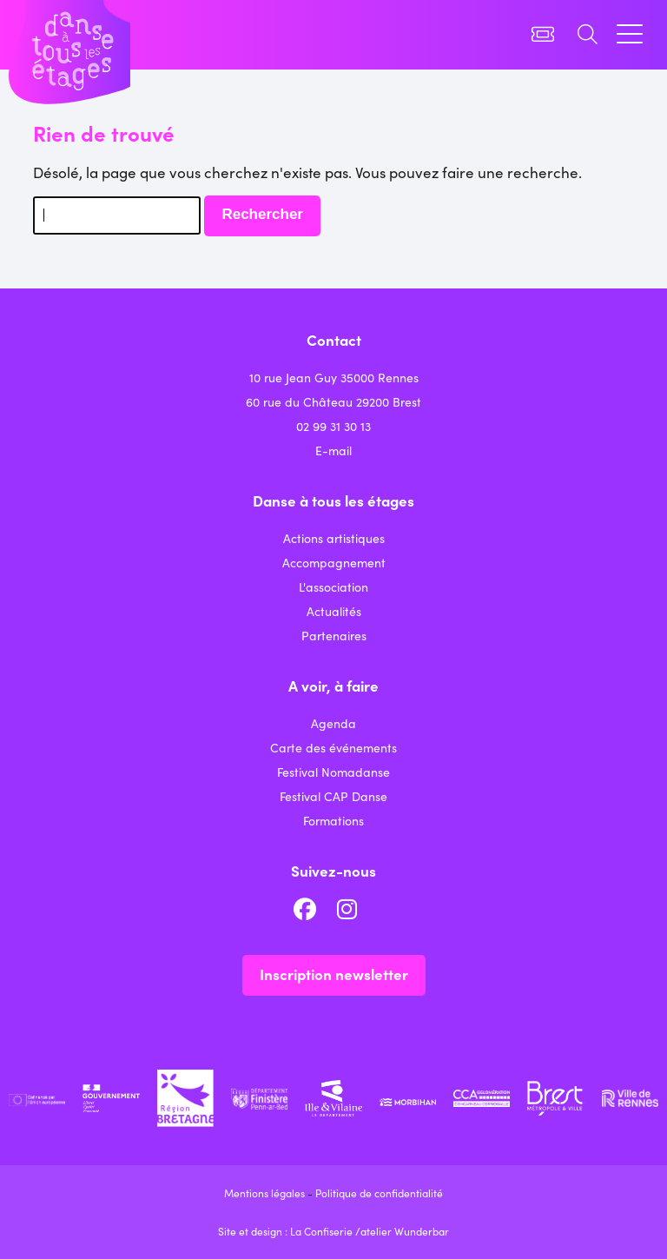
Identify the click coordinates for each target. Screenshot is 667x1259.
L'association (333, 586)
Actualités (334, 611)
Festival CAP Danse (333, 796)
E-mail (333, 450)
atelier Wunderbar (404, 1230)
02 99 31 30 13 (333, 425)
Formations (333, 820)
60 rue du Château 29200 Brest (333, 401)
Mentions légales (264, 1192)
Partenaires (334, 635)
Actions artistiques (334, 538)
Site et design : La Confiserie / (289, 1230)
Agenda (333, 723)
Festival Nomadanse (333, 771)
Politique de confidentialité (379, 1192)
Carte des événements (333, 747)
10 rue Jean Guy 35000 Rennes (334, 377)
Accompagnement (334, 562)
